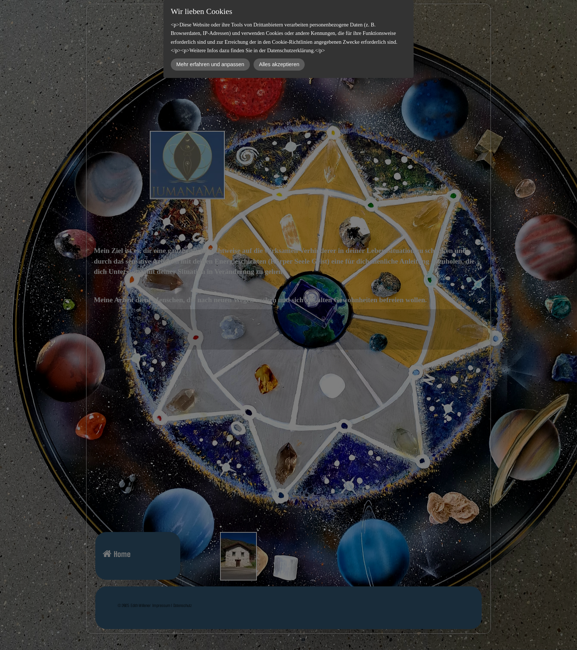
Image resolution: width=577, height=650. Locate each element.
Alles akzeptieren (279, 64)
